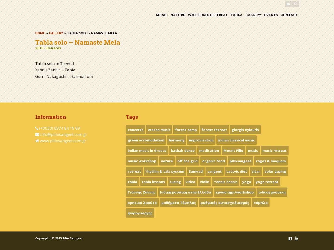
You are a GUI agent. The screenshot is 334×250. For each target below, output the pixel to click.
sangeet (214, 171)
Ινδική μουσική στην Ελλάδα (185, 192)
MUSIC (162, 15)
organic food (213, 161)
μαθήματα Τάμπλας (178, 202)
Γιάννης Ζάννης (141, 192)
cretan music (159, 129)
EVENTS (271, 15)
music (253, 150)
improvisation (201, 140)
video (190, 181)
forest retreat (214, 129)
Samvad (196, 171)
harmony (176, 140)
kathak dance (183, 150)
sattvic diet (236, 171)
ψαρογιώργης (140, 213)
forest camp (186, 129)
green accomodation (146, 140)
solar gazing (275, 171)
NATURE (177, 15)
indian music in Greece (147, 150)
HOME (40, 33)
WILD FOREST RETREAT (208, 15)
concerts (135, 129)
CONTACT (289, 15)
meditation (209, 150)
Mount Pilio (233, 150)
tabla (132, 181)
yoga (246, 181)
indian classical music (236, 140)
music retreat (275, 150)
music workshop (142, 161)
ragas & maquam (271, 161)
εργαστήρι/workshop (235, 192)
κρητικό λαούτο (142, 202)
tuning (175, 181)
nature (167, 161)
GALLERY (253, 15)
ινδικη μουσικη (272, 192)
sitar (256, 171)
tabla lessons (153, 181)
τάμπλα (261, 202)
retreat (134, 171)
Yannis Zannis (226, 181)
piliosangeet (240, 161)
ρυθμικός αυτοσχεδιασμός (225, 202)
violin (204, 181)
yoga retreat (267, 181)
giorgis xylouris (245, 129)
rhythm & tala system (165, 171)
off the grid (187, 161)
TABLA (237, 15)
